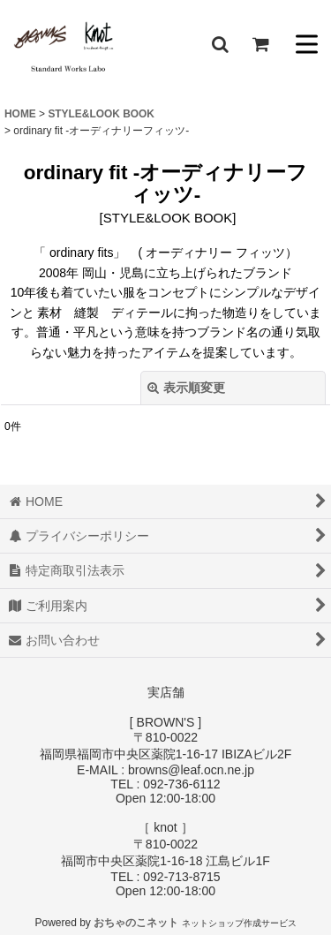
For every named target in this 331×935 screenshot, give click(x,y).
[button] (220, 44)
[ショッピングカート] (260, 44)
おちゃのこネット (136, 922)
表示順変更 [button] (186, 388)
